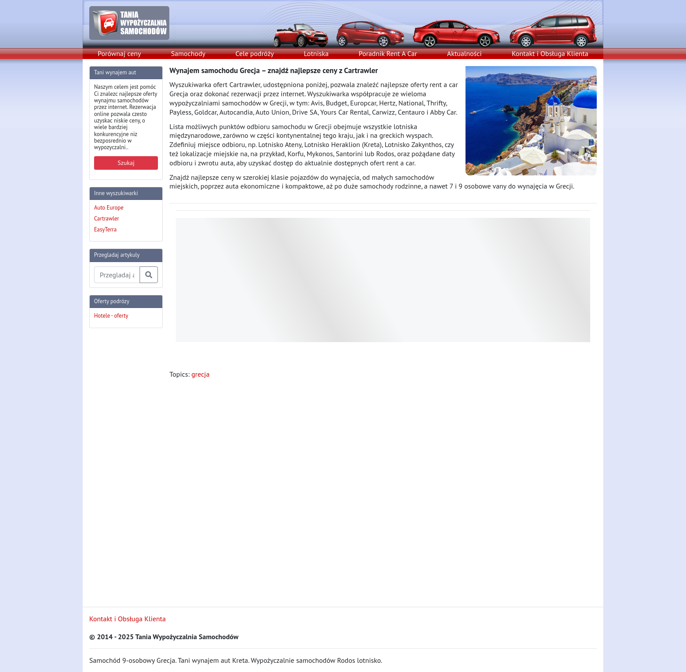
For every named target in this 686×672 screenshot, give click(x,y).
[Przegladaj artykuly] (117, 274)
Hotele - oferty (111, 315)
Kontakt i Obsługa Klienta (550, 53)
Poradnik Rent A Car (388, 53)
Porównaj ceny (119, 53)
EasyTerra (105, 229)
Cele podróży (254, 53)
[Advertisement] (124, 466)
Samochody (188, 53)
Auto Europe (108, 207)
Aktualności (464, 53)
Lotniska (316, 53)
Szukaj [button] (126, 163)
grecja (200, 374)
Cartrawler (106, 218)
